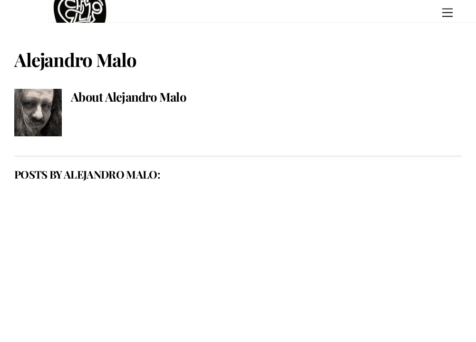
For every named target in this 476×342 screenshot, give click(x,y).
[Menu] (447, 13)
